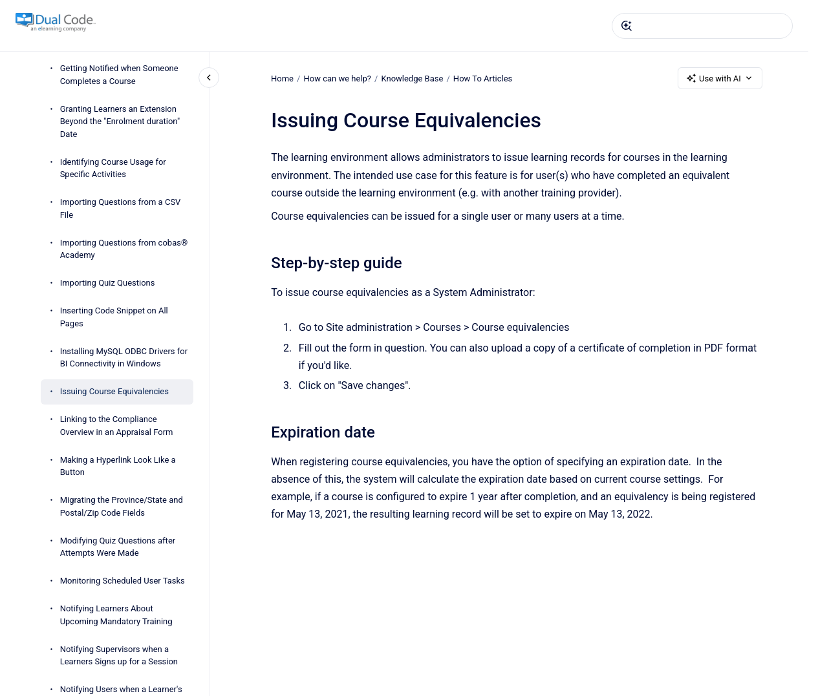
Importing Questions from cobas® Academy (124, 249)
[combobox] (702, 26)
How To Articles (482, 78)
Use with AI (720, 78)
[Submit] (626, 26)
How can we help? (337, 78)
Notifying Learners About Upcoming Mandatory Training (116, 615)
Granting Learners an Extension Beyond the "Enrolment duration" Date (120, 121)
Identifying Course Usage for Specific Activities (113, 168)
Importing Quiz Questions (107, 283)
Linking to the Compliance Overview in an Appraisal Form (116, 425)
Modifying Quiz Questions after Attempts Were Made (118, 547)
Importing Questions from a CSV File (120, 208)
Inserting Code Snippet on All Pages (114, 317)
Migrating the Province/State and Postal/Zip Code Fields (121, 506)
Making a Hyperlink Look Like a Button (118, 466)
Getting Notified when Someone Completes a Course (119, 74)
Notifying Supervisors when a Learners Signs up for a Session (119, 655)
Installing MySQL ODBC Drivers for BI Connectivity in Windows (124, 357)
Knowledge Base (412, 78)
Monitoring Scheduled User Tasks (122, 580)
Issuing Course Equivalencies (114, 391)
